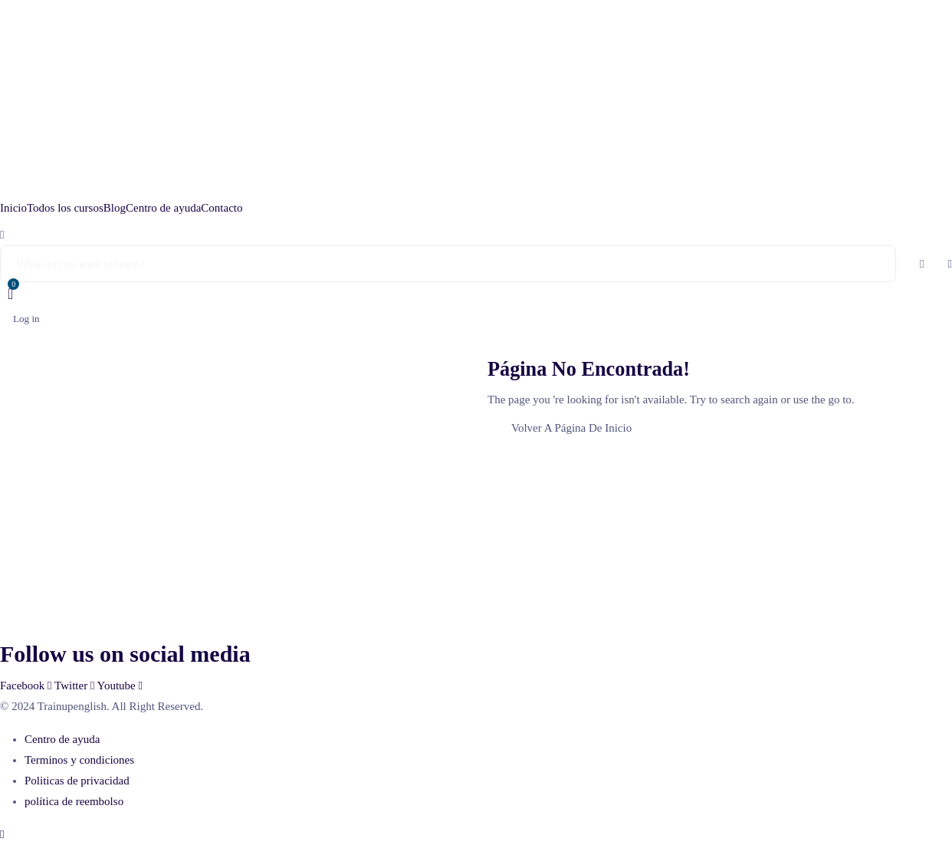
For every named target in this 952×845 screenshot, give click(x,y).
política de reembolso (74, 801)
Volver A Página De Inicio (571, 428)
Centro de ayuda (163, 208)
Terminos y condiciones (79, 760)
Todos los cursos (65, 208)
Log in (26, 318)
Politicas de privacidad (77, 780)
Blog (114, 208)
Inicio (13, 208)
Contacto (221, 208)
